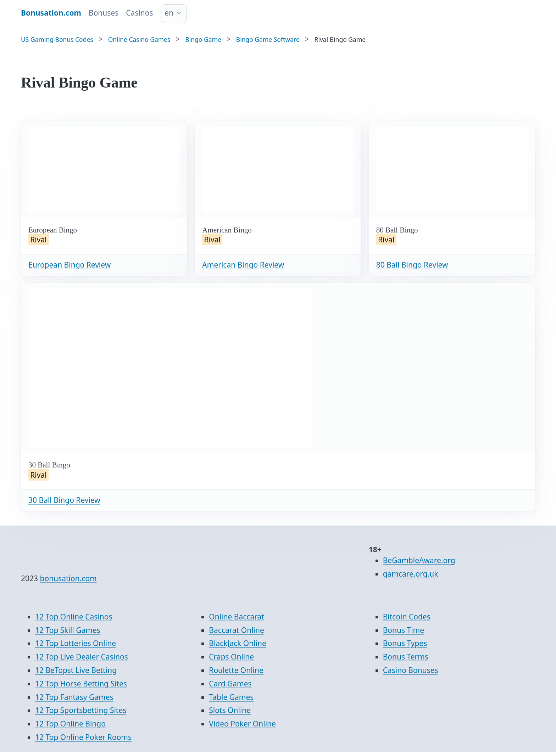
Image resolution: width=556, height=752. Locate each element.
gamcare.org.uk (410, 574)
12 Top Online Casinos (73, 617)
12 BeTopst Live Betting (76, 670)
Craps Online (231, 657)
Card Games (230, 684)
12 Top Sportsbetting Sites (80, 710)
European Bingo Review (69, 265)
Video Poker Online (242, 724)
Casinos (139, 13)
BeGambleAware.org (419, 560)
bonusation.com (68, 578)
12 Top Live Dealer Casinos (81, 657)
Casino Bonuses (410, 670)
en (169, 13)
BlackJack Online (237, 643)
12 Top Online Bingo (70, 724)
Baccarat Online (236, 630)
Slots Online (230, 710)
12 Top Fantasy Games (74, 697)
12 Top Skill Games (67, 630)
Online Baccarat (236, 617)
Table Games (231, 697)
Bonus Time (403, 630)
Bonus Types (405, 643)
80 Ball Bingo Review (412, 265)
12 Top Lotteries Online (75, 643)
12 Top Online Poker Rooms (83, 737)
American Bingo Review (243, 265)
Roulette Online (236, 670)
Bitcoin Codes (406, 617)
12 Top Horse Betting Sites (81, 684)
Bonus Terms (405, 657)
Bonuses (103, 13)
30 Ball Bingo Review (64, 500)
